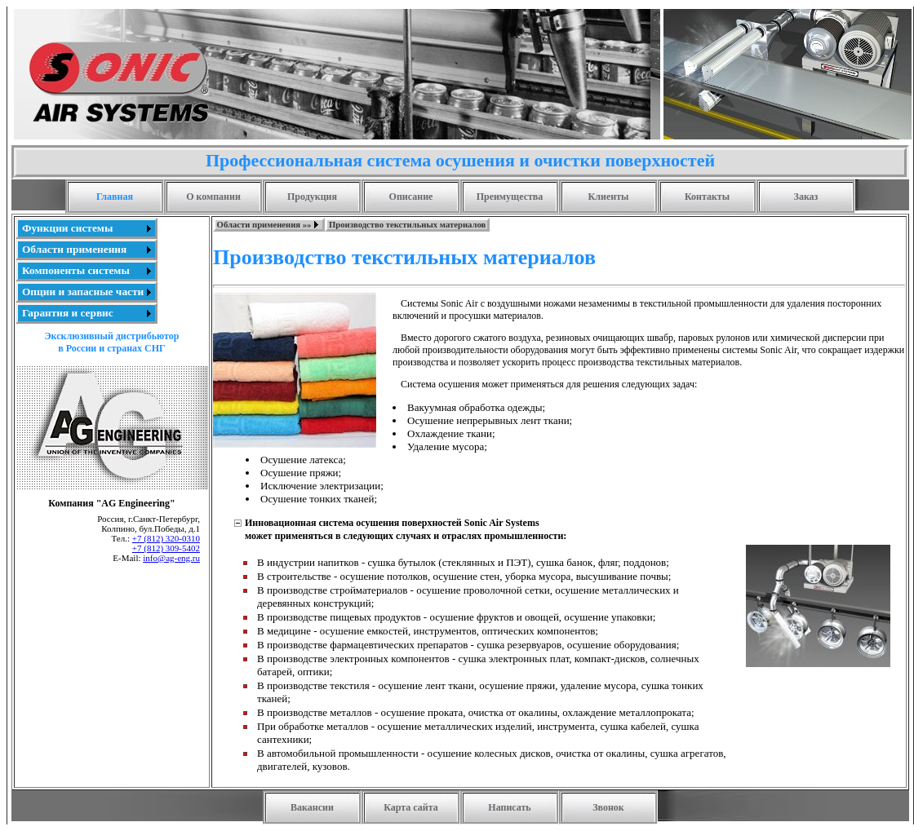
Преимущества (510, 196)
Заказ (806, 196)
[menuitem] (87, 228)
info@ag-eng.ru (171, 558)
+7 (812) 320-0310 (166, 538)
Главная (114, 196)
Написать (509, 807)
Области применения (74, 249)
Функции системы (67, 228)
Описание (411, 196)
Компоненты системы (76, 270)
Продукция (312, 196)
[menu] (87, 271)
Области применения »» (264, 224)
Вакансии (312, 807)
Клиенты (608, 196)
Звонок (608, 807)
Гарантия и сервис (67, 313)
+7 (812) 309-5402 (166, 548)
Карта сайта (411, 807)
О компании (213, 196)
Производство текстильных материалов (407, 224)
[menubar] (351, 225)
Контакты (707, 196)
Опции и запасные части (83, 291)
